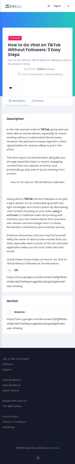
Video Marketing (53, 74)
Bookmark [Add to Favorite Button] (10, 88)
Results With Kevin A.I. (15, 400)
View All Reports (12, 380)
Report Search (11, 390)
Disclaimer (9, 427)
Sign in (57, 6)
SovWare (54, 448)
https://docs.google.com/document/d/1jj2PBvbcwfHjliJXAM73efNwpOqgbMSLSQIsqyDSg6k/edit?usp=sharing (37, 281)
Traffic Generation (32, 74)
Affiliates (8, 364)
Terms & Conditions (14, 422)
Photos (37, 100)
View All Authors (12, 385)
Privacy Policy (10, 416)
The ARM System (12, 406)
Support (7, 369)
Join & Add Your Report (16, 358)
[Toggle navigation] (67, 6)
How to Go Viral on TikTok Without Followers (37, 182)
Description (17, 100)
